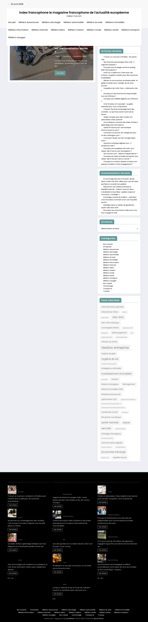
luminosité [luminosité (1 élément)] (104, 379)
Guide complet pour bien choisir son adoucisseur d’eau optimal (122, 487)
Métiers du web (94, 22)
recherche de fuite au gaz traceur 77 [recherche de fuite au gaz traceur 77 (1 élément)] (111, 404)
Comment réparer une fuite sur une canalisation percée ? (71, 48)
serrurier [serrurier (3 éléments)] (106, 428)
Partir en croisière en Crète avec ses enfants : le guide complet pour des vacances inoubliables (119, 75)
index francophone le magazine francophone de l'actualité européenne (74, 12)
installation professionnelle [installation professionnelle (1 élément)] (108, 364)
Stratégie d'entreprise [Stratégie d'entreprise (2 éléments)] (111, 433)
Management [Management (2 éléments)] (129, 384)
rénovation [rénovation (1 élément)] (125, 412)
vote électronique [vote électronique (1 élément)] (120, 447)
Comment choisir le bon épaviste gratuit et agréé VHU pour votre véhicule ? (76, 579)
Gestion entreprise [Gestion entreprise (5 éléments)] (115, 347)
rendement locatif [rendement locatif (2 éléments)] (109, 412)
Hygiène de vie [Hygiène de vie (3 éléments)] (109, 359)
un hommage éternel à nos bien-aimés (118, 179)
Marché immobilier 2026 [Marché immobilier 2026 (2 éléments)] (112, 389)
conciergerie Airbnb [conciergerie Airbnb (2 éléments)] (110, 327)
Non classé (107, 283)
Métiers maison (76, 29)
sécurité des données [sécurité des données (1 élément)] (107, 438)
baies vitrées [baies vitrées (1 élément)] (104, 317)
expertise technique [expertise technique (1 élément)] (106, 337)
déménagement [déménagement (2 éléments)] (119, 332)
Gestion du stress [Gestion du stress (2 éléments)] (109, 341)
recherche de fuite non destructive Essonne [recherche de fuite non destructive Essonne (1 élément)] (113, 407)
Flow (105, 210)
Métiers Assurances (29, 22)
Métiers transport (130, 29)
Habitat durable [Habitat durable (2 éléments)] (108, 353)
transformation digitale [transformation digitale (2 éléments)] (111, 442)
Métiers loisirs (58, 29)
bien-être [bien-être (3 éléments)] (118, 317)
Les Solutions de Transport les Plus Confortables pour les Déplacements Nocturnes (78, 557)
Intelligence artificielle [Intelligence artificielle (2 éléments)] (111, 368)
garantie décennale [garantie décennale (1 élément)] (121, 337)
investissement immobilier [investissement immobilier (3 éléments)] (116, 373)
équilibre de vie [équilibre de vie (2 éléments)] (119, 457)
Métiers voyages (16, 37)
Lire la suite (60, 73)
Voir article (13, 505)
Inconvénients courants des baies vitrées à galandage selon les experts (33, 535)
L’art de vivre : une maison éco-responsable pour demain (120, 533)
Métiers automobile (74, 22)
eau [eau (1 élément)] (132, 333)
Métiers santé (111, 29)
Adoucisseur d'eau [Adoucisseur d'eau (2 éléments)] (109, 312)
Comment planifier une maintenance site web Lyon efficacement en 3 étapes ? (123, 509)
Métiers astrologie (51, 22)
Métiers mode (94, 29)
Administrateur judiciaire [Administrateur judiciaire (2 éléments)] (112, 307)
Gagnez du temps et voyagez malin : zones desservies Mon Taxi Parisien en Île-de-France (78, 489)
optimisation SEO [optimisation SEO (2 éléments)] (109, 399)
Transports (107, 288)
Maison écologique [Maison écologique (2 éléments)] (109, 384)
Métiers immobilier (115, 22)
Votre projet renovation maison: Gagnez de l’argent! (31, 556)
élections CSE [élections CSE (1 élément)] (105, 458)
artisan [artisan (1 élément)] (124, 312)
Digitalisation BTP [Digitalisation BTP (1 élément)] (127, 328)
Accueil (12, 22)
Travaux (106, 291)
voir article (57, 506)
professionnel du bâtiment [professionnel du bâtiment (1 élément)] (128, 399)
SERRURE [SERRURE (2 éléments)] (126, 422)
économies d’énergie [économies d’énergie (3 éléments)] (113, 452)
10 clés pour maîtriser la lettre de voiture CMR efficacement (76, 512)
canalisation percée (79, 56)
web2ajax (107, 205)
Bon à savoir (108, 244)
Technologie (108, 286)
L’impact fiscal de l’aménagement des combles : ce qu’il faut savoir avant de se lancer (117, 112)
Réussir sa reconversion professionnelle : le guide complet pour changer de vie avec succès (119, 83)
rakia (58, 56)
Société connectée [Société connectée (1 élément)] (120, 429)
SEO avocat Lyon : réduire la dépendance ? (121, 153)
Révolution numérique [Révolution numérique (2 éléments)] (111, 417)
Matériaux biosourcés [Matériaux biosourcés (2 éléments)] (111, 394)
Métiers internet (40, 29)
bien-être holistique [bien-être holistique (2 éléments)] (110, 322)
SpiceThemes (99, 619)
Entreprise (107, 247)
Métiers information (18, 29)
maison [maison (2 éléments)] (114, 379)
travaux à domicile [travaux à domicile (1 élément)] (106, 447)
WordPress (70, 619)
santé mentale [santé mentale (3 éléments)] (110, 422)
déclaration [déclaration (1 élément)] (104, 333)
